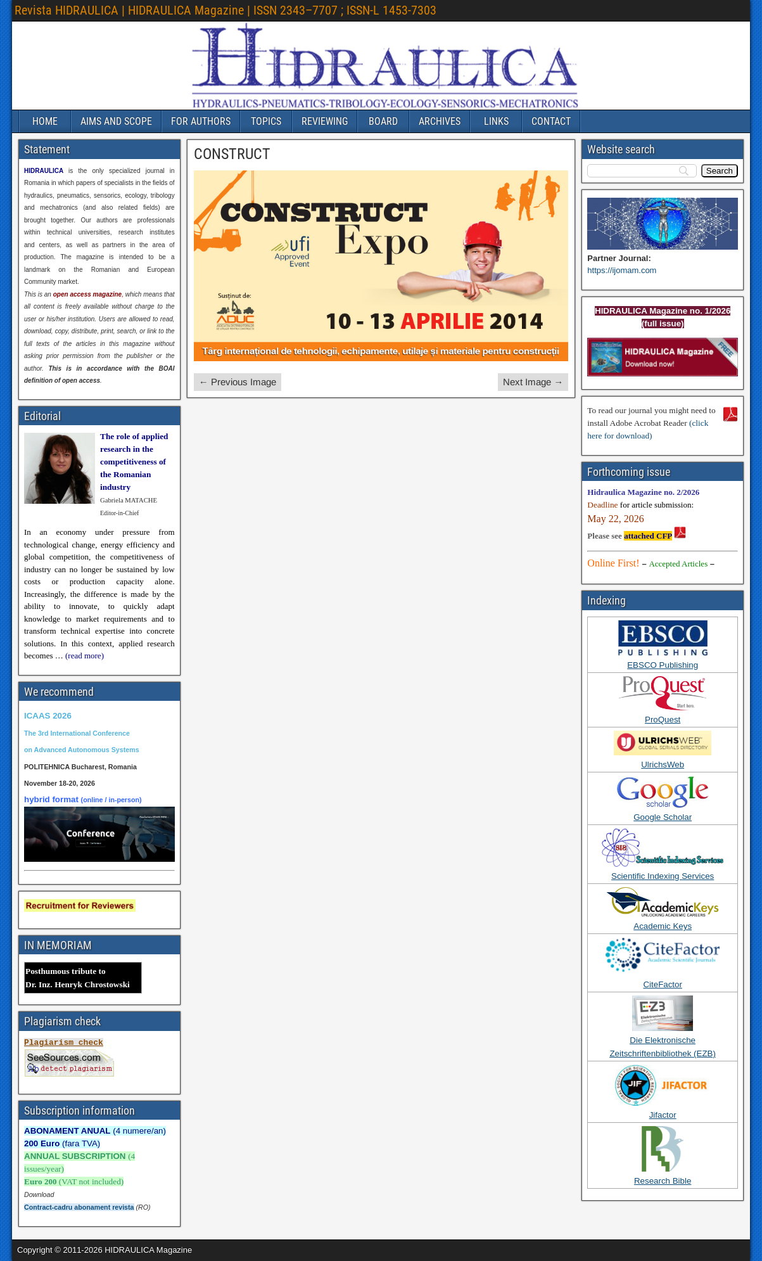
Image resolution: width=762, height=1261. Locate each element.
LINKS (496, 121)
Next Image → (533, 381)
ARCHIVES (439, 121)
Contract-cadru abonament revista (79, 1207)
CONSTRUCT (232, 154)
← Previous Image (237, 381)
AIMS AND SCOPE (116, 121)
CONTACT (551, 121)
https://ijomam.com (621, 270)
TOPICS (266, 121)
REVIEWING (325, 121)
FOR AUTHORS (201, 121)
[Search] (719, 170)
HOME (45, 121)
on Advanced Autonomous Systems (81, 749)
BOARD (383, 121)
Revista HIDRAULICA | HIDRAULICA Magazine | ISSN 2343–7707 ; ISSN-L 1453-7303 (225, 10)
